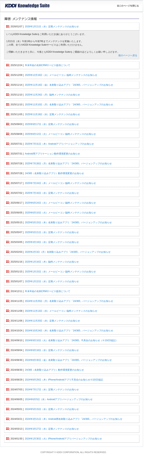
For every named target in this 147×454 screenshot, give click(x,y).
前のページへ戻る (127, 55)
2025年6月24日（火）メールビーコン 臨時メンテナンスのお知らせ (60, 202)
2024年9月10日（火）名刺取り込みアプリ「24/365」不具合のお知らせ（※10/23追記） (71, 340)
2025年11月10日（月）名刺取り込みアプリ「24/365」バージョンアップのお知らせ (69, 104)
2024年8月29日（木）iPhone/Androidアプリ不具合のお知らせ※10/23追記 (64, 379)
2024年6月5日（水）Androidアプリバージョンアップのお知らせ (59, 399)
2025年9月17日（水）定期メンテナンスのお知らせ (52, 124)
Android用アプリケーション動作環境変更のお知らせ (52, 153)
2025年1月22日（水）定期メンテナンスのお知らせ (52, 281)
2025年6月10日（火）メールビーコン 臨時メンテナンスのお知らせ (60, 212)
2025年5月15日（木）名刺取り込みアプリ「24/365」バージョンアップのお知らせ (68, 222)
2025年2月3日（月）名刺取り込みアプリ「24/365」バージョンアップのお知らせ (68, 252)
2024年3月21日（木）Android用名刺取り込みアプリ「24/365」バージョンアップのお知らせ (73, 419)
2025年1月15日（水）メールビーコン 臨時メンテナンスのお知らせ (60, 271)
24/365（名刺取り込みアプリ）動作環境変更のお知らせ (54, 173)
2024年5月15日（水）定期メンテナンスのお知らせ (52, 409)
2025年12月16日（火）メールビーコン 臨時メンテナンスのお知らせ (61, 75)
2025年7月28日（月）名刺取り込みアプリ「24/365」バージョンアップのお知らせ (68, 163)
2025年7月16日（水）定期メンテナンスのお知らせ (52, 193)
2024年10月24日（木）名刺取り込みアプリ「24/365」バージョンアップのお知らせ (69, 330)
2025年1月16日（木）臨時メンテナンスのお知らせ (52, 261)
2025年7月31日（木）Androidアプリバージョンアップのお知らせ (59, 143)
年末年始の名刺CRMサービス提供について (47, 65)
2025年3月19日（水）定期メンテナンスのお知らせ (52, 242)
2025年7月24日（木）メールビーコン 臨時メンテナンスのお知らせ (60, 183)
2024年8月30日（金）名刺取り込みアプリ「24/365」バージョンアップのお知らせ (68, 360)
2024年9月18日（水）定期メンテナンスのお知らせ (52, 350)
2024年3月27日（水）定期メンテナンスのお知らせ (52, 428)
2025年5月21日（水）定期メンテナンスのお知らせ (52, 232)
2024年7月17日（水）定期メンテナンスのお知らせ (52, 389)
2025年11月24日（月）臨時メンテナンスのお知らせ (52, 94)
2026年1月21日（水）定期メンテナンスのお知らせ (52, 26)
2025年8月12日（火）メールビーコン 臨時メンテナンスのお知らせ (60, 134)
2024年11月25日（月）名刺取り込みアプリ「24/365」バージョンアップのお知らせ (69, 301)
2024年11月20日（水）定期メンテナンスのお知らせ (52, 320)
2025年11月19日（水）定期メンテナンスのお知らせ (52, 114)
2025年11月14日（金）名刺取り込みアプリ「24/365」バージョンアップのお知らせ (69, 85)
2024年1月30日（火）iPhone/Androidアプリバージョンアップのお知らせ (63, 438)
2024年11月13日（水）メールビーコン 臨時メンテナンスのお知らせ (61, 311)
